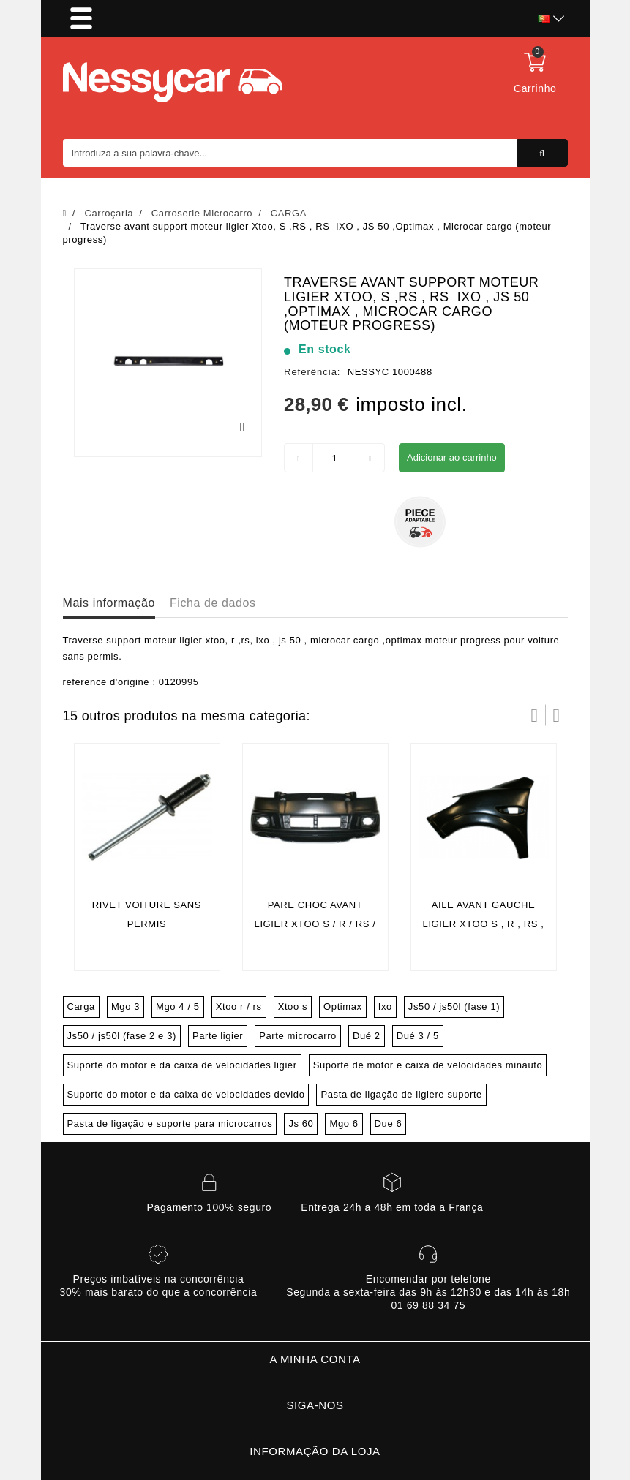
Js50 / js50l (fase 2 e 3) (121, 1035)
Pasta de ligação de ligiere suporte (400, 1094)
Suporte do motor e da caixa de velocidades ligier (182, 1065)
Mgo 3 (125, 1006)
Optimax (342, 1006)
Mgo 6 (343, 1123)
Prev (535, 715)
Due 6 (388, 1123)
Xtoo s (292, 1006)
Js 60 (300, 1123)
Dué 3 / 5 (418, 1035)
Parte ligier (217, 1035)
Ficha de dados (213, 603)
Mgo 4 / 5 (178, 1006)
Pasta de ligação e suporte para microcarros (170, 1123)
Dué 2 (366, 1035)
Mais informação (109, 603)
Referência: (312, 371)
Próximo (557, 715)
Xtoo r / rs (239, 1006)
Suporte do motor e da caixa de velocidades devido (186, 1094)
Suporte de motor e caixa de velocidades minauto (428, 1065)
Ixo (385, 1006)
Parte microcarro (298, 1035)
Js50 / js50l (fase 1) (454, 1006)
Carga (81, 1006)
